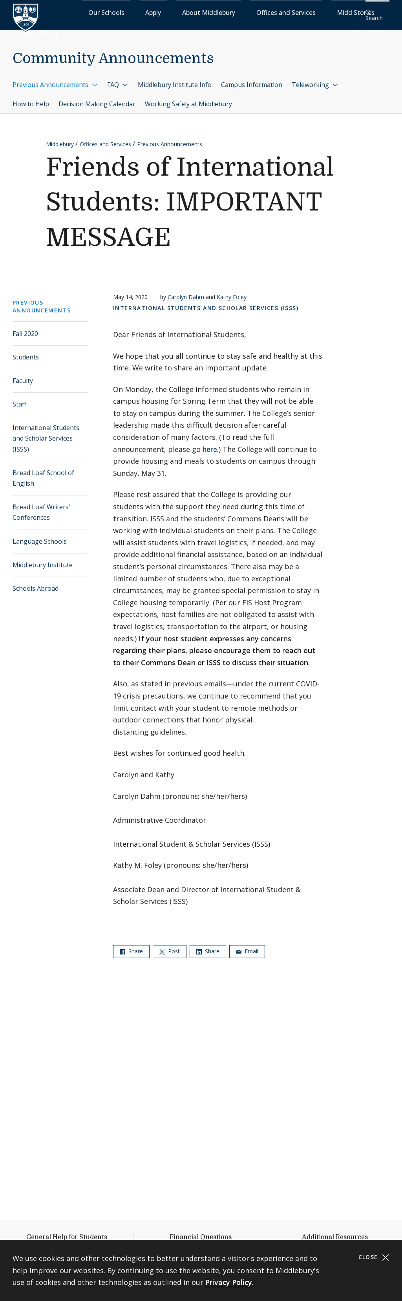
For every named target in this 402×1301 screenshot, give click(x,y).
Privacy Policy (228, 1282)
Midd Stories (338, 12)
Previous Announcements (55, 79)
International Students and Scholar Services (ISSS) (46, 433)
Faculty (23, 375)
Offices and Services (286, 12)
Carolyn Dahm (186, 292)
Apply (190, 12)
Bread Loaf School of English (43, 473)
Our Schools (158, 12)
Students (26, 351)
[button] (376, 12)
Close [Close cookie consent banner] (373, 1257)
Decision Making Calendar (96, 98)
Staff (19, 399)
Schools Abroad (35, 583)
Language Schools (40, 536)
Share (131, 946)
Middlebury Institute (43, 559)
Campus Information (251, 79)
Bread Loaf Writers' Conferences (41, 507)
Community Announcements (113, 53)
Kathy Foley (232, 292)
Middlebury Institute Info (175, 79)
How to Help (31, 98)
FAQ (117, 79)
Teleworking (315, 79)
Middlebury (60, 139)
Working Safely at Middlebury (188, 98)
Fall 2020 (25, 328)
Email (247, 946)
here (210, 443)
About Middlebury (229, 12)
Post (169, 946)
